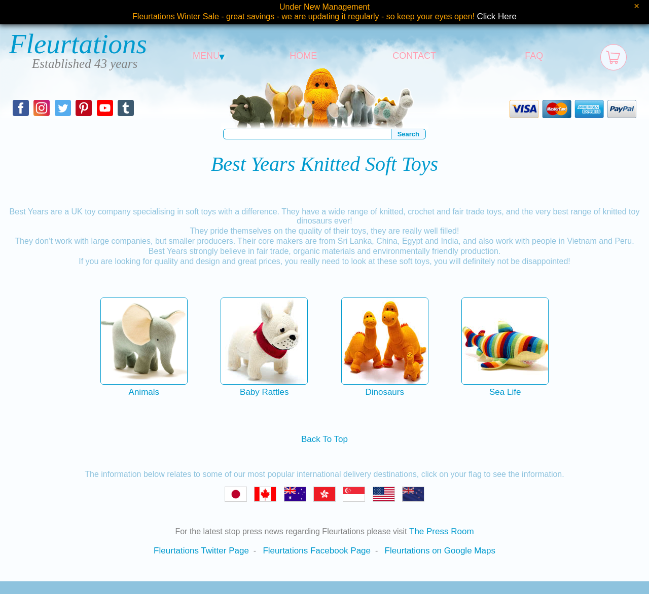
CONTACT (414, 56)
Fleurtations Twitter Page (201, 550)
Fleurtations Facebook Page (317, 550)
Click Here (497, 16)
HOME (303, 56)
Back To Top (324, 439)
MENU (209, 56)
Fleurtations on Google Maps (440, 550)
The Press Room (441, 531)
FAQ (534, 56)
